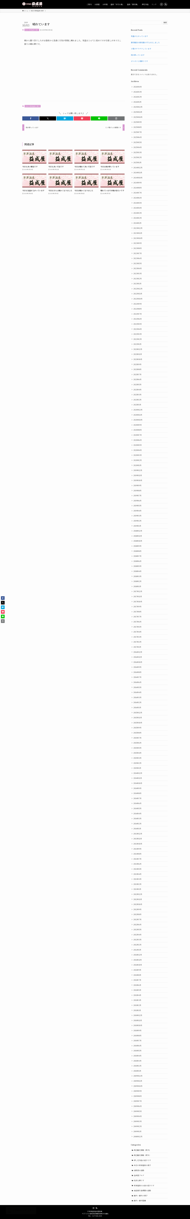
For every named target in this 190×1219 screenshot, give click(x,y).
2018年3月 (137, 576)
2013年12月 (137, 833)
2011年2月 (137, 1005)
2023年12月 (137, 228)
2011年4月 (137, 995)
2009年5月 (137, 1111)
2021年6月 (137, 379)
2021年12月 (137, 349)
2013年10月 (137, 844)
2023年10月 (137, 238)
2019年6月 (137, 500)
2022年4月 (137, 329)
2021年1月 (137, 404)
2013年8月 (137, 854)
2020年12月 (137, 410)
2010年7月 (137, 1040)
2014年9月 (137, 788)
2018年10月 (137, 541)
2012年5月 (137, 929)
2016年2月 (137, 702)
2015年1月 (137, 768)
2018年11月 (137, 536)
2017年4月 (137, 632)
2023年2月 (137, 278)
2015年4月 (137, 753)
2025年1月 (137, 162)
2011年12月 (137, 955)
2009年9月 (137, 1091)
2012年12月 (137, 894)
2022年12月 (137, 288)
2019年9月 (137, 485)
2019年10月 (137, 480)
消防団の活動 (139, 1170)
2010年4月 (137, 1055)
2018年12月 (137, 531)
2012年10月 (137, 904)
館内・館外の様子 (140, 1195)
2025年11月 (137, 112)
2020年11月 (137, 415)
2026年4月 (137, 87)
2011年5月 (137, 990)
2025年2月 (137, 157)
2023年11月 (137, 233)
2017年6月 (137, 621)
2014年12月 (137, 773)
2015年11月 (137, 717)
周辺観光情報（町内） (142, 1150)
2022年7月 (137, 314)
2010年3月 (137, 1061)
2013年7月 (137, 859)
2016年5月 (137, 687)
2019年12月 (137, 470)
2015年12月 (137, 712)
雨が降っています (137, 55)
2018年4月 (137, 571)
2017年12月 (137, 591)
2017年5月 (137, 627)
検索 (165, 22)
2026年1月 (137, 102)
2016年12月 (137, 652)
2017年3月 (137, 637)
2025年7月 (137, 132)
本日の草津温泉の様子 (31, 30)
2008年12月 (137, 1136)
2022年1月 (137, 344)
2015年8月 (137, 732)
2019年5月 (137, 505)
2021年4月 (137, 389)
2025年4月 (137, 147)
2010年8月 (137, 1035)
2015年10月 (137, 722)
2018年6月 (137, 561)
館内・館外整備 (140, 1200)
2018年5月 (137, 566)
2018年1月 (137, 586)
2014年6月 (137, 803)
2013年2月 (137, 884)
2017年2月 (137, 642)
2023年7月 (137, 253)
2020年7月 (137, 435)
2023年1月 (137, 283)
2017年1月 (137, 647)
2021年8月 (137, 369)
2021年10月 (137, 359)
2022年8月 (137, 309)
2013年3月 (137, 879)
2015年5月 (137, 748)
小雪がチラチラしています (141, 48)
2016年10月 (137, 662)
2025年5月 (137, 142)
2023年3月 (137, 273)
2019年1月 (137, 526)
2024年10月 (137, 177)
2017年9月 (137, 606)
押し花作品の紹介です (142, 1160)
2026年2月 (137, 97)
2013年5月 (137, 869)
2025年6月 (137, 137)
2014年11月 (137, 778)
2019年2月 (137, 521)
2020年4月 (137, 450)
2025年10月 (137, 117)
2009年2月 (137, 1126)
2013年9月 (137, 849)
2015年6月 (137, 743)
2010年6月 (137, 1045)
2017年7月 (137, 616)
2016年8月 (137, 672)
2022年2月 (137, 339)
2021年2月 (137, 399)
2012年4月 (137, 934)
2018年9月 (137, 546)
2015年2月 (137, 763)
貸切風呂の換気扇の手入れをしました (145, 42)
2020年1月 (137, 465)
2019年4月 (137, 510)
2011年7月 (137, 980)
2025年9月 (137, 122)
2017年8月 (137, 611)
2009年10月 (137, 1086)
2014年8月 (137, 793)
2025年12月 (137, 107)
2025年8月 (137, 127)
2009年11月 (137, 1081)
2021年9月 (137, 364)
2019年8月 (137, 490)
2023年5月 (137, 263)
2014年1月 (137, 828)
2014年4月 (137, 813)
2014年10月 (137, 783)
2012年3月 (137, 939)
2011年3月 (137, 1000)
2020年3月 (137, 455)
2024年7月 (137, 192)
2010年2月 (137, 1066)
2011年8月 (137, 975)
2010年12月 (137, 1015)
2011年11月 (137, 960)
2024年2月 (137, 218)
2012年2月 (137, 944)
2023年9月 (137, 243)
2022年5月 (137, 324)
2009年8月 (137, 1096)
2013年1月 (137, 889)
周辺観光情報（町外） (142, 1155)
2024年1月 (137, 223)
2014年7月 (137, 798)
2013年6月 (137, 864)
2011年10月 (137, 965)
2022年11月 (137, 293)
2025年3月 (137, 152)
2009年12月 (137, 1076)
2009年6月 (137, 1106)
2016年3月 (137, 697)
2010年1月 (137, 1071)
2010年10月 (137, 1025)
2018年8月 (137, 551)
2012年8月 (137, 914)
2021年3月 (137, 394)
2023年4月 (137, 268)
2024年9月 (137, 182)
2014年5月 (137, 808)
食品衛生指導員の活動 (142, 1190)
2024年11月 (137, 172)
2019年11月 (137, 475)
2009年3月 (137, 1121)
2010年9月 (137, 1030)
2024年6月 (137, 198)
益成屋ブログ (139, 1175)
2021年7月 (137, 374)
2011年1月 (137, 1010)
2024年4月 (137, 208)
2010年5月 (137, 1050)
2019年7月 (137, 495)
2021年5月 (137, 384)
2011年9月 (137, 970)
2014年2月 (137, 823)
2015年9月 (137, 727)
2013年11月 (137, 838)
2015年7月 (137, 738)
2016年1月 (137, 707)
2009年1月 (137, 1131)
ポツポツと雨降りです (139, 61)
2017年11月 (137, 596)
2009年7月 (137, 1101)
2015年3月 (137, 758)
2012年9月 (137, 909)
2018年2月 (137, 581)
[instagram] (161, 4)
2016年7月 (137, 677)
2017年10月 (137, 601)
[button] (30, 118)
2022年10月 (137, 299)
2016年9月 (137, 667)
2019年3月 (137, 515)
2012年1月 (137, 950)
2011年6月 (137, 985)
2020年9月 (137, 425)
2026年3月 (137, 92)
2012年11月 (137, 899)
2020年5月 (137, 445)
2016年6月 (137, 682)
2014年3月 (137, 818)
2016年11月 (137, 657)
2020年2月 (137, 460)
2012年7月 (137, 919)
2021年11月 (137, 354)
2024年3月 (137, 213)
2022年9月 (137, 304)
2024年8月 (137, 187)
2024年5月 (137, 203)
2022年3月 (137, 334)
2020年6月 (137, 440)
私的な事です (139, 1180)
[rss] (165, 4)
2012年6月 (137, 924)
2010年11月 (137, 1020)
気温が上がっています (139, 36)
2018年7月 (137, 556)
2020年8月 (137, 430)
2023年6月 (137, 258)
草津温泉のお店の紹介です (144, 1185)
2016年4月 (137, 692)
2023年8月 (137, 248)
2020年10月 (137, 420)
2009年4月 (137, 1116)
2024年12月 (137, 167)
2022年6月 (137, 319)
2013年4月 (137, 874)
